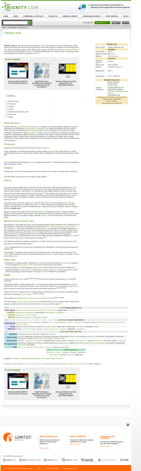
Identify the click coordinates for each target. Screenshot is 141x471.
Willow (25, 324)
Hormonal (11, 315)
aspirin (36, 53)
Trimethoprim (60, 312)
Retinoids (11, 317)
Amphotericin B (62, 343)
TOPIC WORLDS (112, 16)
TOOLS (125, 16)
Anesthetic (61, 320)
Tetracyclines (50, 312)
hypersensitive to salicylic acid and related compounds (35, 298)
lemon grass (40, 347)
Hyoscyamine (54, 329)
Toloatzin (19, 324)
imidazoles (21, 336)
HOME (5, 16)
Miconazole (91, 336)
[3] (50, 161)
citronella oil (30, 347)
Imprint (39, 468)
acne (48, 226)
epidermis (44, 228)
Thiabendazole (59, 338)
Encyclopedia (12, 27)
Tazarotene (36, 317)
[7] (46, 237)
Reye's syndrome (28, 294)
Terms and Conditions (52, 468)
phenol (37, 127)
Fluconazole (38, 338)
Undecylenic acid (80, 340)
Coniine (46, 329)
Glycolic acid (42, 310)
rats (36, 284)
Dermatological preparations (31, 358)
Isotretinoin (27, 317)
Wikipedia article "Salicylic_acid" (67, 364)
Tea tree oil (71, 310)
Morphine (63, 329)
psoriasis (54, 226)
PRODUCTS (53, 16)
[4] (44, 193)
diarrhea (44, 215)
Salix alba (66, 203)
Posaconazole (89, 343)
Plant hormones (70, 350)
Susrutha (80, 326)
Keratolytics (46, 358)
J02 (79, 332)
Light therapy (51, 310)
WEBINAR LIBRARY (70, 16)
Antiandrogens (20, 315)
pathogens (32, 133)
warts (14, 228)
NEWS (15, 16)
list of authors (82, 364)
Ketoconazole (73, 336)
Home (4, 27)
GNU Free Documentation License (33, 364)
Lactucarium (79, 322)
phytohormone (25, 127)
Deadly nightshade (60, 322)
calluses (61, 226)
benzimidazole (48, 338)
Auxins (58, 352)
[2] (16, 140)
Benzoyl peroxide (30, 310)
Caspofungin (22, 345)
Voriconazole (99, 343)
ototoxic (21, 279)
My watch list (88, 23)
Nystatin (52, 334)
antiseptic (65, 263)
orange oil (48, 347)
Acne (62, 308)
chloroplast (34, 130)
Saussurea (120, 322)
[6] (44, 237)
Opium (102, 322)
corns (67, 226)
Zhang (96, 326)
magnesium (72, 286)
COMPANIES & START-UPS (33, 16)
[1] (36, 132)
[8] (32, 243)
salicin (29, 51)
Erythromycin (29, 312)
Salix (43, 45)
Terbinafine (121, 340)
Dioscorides (47, 326)
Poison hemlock (110, 322)
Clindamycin (20, 312)
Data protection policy (70, 468)
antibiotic (15, 256)
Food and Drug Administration (27, 302)
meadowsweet (40, 212)
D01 (72, 332)
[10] (61, 303)
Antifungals (65, 332)
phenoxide (51, 151)
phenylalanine (44, 148)
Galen (54, 326)
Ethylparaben (29, 340)
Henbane (70, 322)
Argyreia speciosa (28, 322)
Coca (50, 322)
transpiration (41, 128)
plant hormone (73, 50)
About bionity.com (49, 436)
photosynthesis (31, 128)
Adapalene (19, 317)
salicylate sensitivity (27, 265)
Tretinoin (44, 317)
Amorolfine (99, 340)
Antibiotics (11, 313)
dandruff (34, 232)
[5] (16, 199)
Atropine (32, 329)
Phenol (110, 86)
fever (39, 241)
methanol (45, 272)
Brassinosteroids (54, 354)
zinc (68, 279)
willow (74, 187)
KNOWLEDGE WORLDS (92, 16)
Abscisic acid (51, 352)
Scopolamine (80, 329)
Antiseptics (16, 358)
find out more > (45, 448)
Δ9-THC (26, 329)
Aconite (18, 322)
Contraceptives (32, 315)
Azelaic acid (20, 310)
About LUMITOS (78, 436)
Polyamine (70, 354)
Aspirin (115, 86)
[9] (31, 269)
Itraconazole (80, 343)
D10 (79, 308)
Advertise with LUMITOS (107, 437)
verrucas (17, 234)
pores (76, 228)
